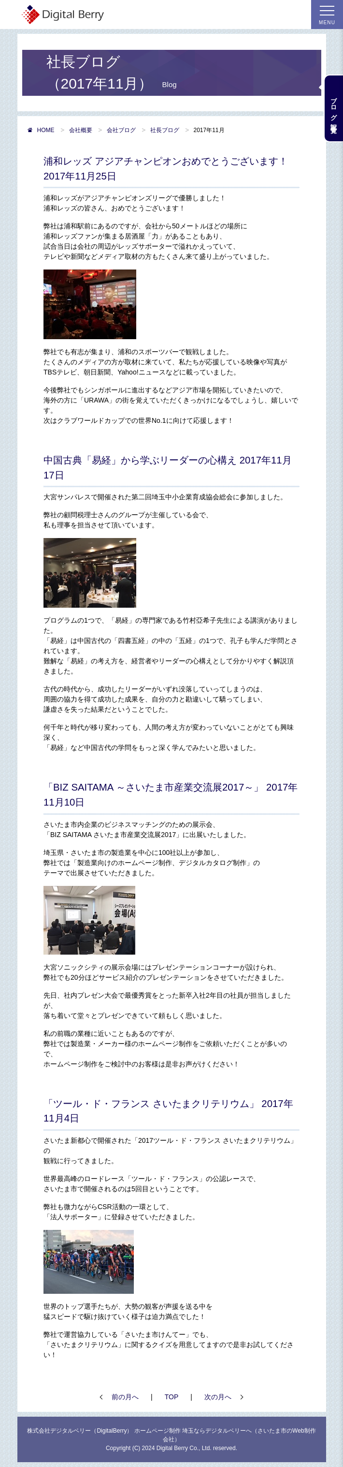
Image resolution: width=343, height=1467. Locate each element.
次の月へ (217, 1397)
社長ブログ (164, 130)
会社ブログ (121, 130)
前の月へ (125, 1397)
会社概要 (80, 130)
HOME (41, 130)
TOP (172, 1397)
